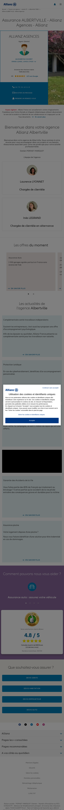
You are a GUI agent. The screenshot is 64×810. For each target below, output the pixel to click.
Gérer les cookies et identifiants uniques (31, 414)
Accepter (32, 420)
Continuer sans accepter (50, 388)
